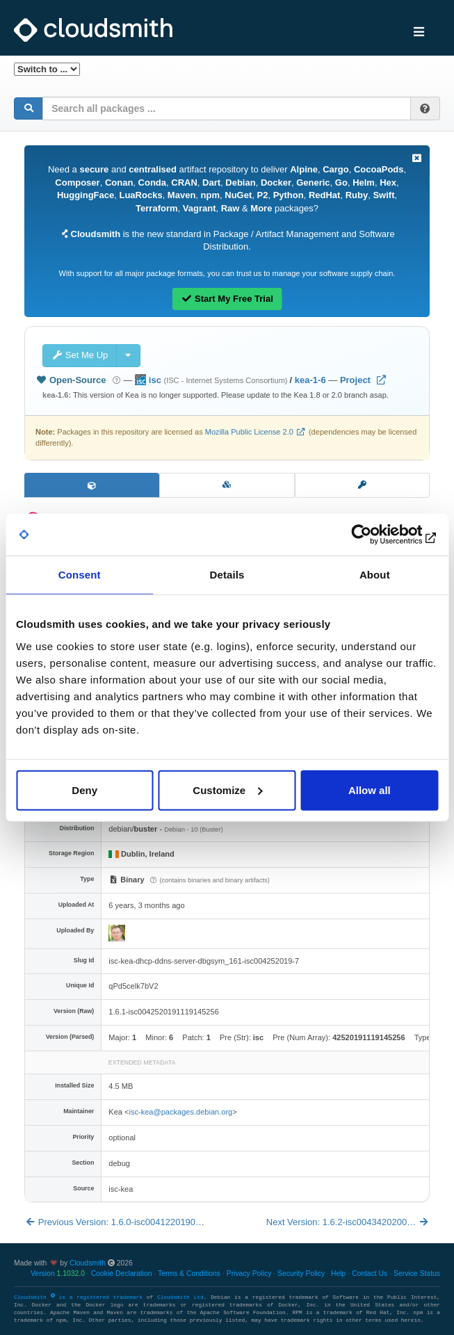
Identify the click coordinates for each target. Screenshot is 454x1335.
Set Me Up (79, 355)
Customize (227, 789)
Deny (84, 789)
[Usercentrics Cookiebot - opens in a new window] (377, 534)
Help (338, 1273)
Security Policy (301, 1273)
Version (58, 1273)
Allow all (369, 789)
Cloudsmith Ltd (180, 1297)
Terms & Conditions (189, 1273)
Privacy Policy (249, 1273)
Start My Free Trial (227, 298)
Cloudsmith (88, 1263)
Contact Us (369, 1273)
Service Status (417, 1273)
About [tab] (374, 575)
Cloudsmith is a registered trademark (80, 1297)
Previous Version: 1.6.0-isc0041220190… (114, 1222)
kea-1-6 (310, 380)
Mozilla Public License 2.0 (249, 432)
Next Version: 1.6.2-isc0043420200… (348, 1222)
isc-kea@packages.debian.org (180, 1112)
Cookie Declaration (121, 1273)
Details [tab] (227, 575)
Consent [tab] (79, 575)
